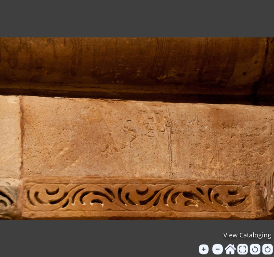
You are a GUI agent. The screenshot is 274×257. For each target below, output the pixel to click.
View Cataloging (247, 235)
